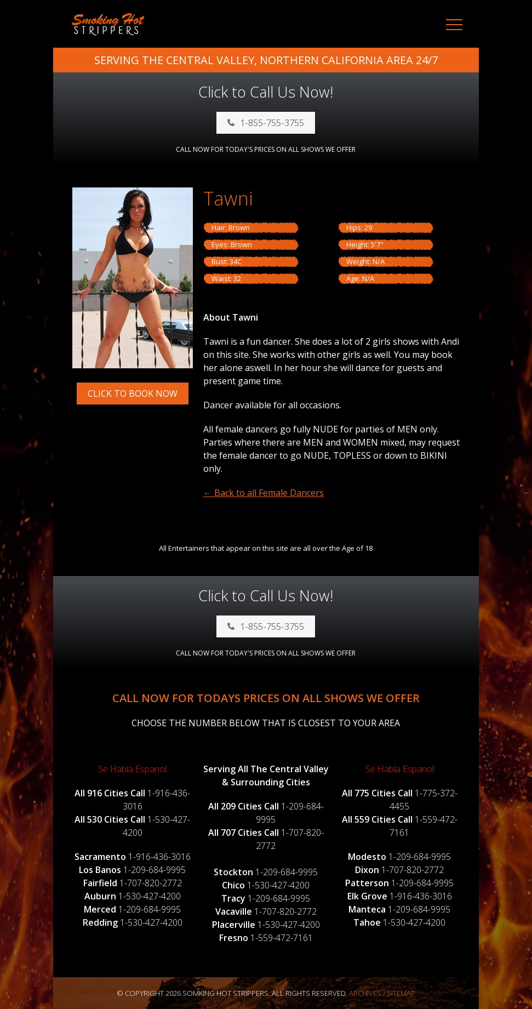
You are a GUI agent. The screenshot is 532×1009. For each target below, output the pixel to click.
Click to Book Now (133, 393)
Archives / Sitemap (382, 993)
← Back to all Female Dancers (263, 493)
